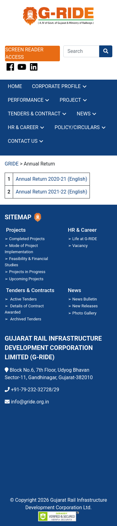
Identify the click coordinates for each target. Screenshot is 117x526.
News (83, 114)
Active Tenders (23, 299)
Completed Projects (27, 238)
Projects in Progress (27, 271)
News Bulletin (84, 299)
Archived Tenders (25, 319)
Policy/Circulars (77, 127)
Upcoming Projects (26, 279)
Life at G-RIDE (84, 238)
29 (56, 390)
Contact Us (22, 141)
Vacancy (80, 245)
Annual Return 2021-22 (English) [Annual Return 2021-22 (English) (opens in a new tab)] (51, 192)
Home (15, 86)
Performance (25, 100)
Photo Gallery (84, 313)
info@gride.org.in (30, 402)
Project (70, 100)
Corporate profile (56, 86)
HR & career (23, 127)
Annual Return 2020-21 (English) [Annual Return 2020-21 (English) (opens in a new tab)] (51, 179)
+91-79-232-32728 (31, 390)
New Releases (85, 306)
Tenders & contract (34, 114)
